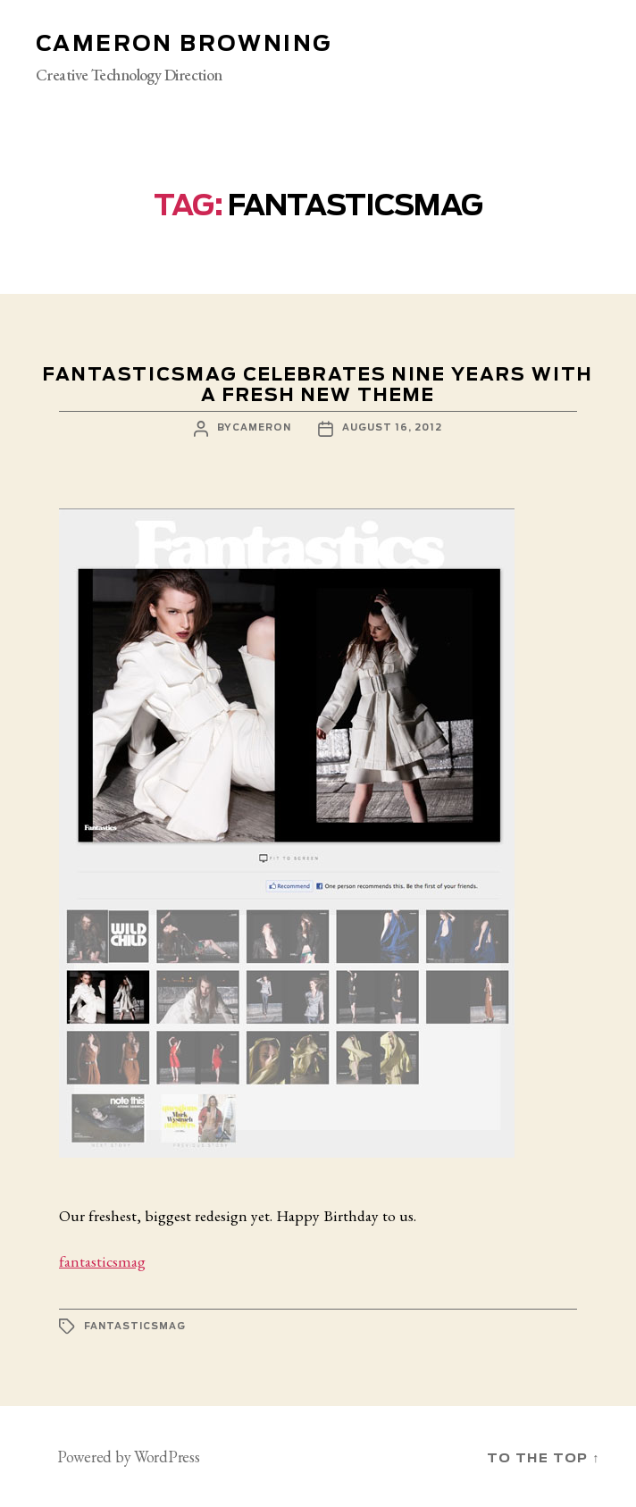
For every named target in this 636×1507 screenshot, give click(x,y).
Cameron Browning (183, 44)
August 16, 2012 (392, 427)
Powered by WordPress (128, 1456)
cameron (261, 427)
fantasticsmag (102, 1261)
